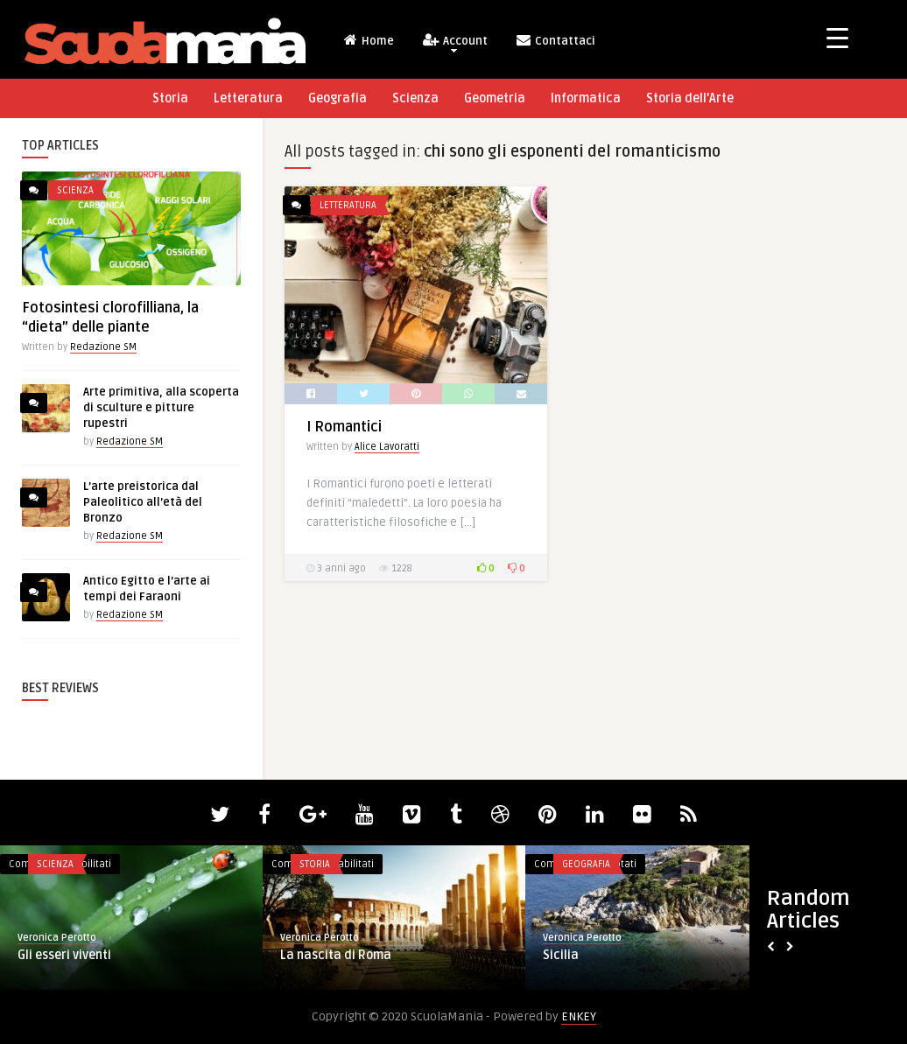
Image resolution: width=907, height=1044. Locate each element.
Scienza (415, 98)
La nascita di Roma (335, 955)
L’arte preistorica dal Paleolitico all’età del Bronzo (142, 502)
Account (454, 42)
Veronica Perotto (57, 937)
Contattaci (555, 40)
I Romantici (344, 427)
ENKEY (578, 1016)
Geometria (494, 98)
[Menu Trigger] (837, 37)
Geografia (337, 98)
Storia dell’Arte (690, 98)
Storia (170, 98)
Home (368, 40)
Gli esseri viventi (64, 955)
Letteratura (248, 98)
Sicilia (561, 955)
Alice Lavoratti (387, 446)
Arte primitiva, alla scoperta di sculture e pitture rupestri (161, 408)
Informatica (586, 98)
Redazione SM (103, 347)
